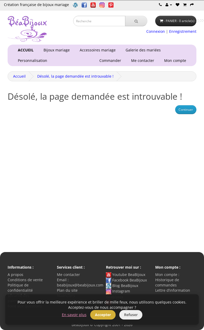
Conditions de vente (25, 279)
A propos (15, 274)
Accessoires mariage (97, 49)
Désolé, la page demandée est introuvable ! (75, 76)
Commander (111, 60)
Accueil (19, 76)
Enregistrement (182, 31)
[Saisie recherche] (99, 21)
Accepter (103, 314)
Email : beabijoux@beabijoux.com (80, 282)
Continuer (186, 109)
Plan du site (67, 290)
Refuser (131, 314)
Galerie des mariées (142, 49)
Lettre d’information (172, 290)
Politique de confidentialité (20, 288)
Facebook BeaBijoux (126, 280)
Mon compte (176, 60)
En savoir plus (74, 314)
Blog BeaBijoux (122, 285)
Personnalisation (31, 60)
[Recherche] (136, 21)
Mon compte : (167, 274)
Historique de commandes (167, 282)
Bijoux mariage (55, 49)
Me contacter (143, 60)
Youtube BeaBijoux (125, 274)
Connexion (155, 31)
